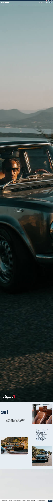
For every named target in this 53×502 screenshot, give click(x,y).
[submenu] (52, 0)
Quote (50, 2)
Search (41, 2)
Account (46, 2)
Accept (50, 500)
